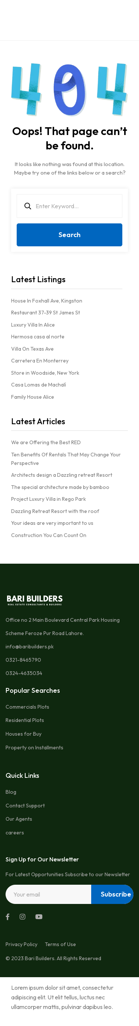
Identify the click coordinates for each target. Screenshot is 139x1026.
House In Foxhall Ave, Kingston (46, 300)
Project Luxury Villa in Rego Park (48, 499)
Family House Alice (32, 397)
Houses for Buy (24, 733)
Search (69, 234)
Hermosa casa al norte (37, 336)
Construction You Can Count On (48, 535)
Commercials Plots (27, 706)
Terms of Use (60, 944)
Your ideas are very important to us (52, 523)
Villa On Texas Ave (32, 348)
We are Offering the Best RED (46, 442)
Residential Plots (25, 720)
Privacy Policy (21, 944)
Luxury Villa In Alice (33, 324)
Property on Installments (34, 747)
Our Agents (19, 819)
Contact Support (25, 805)
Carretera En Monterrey (40, 360)
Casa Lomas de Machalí (38, 384)
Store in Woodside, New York (45, 372)
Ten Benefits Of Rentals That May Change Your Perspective (66, 458)
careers (15, 832)
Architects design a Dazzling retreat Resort (61, 475)
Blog (11, 792)
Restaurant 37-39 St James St (45, 312)
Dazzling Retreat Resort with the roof (55, 511)
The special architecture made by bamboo (60, 487)
